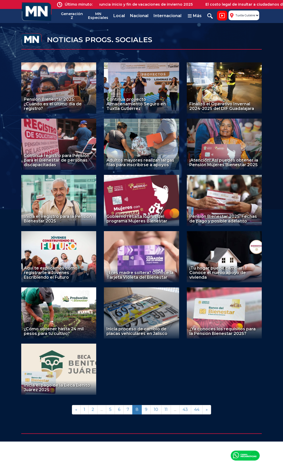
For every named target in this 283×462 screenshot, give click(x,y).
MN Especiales (98, 16)
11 (166, 409)
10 (156, 409)
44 (196, 409)
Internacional (167, 15)
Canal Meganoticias (245, 455)
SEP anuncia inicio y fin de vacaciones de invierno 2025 (144, 4)
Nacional (139, 15)
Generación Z (72, 16)
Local (119, 15)
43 (185, 409)
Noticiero (222, 15)
